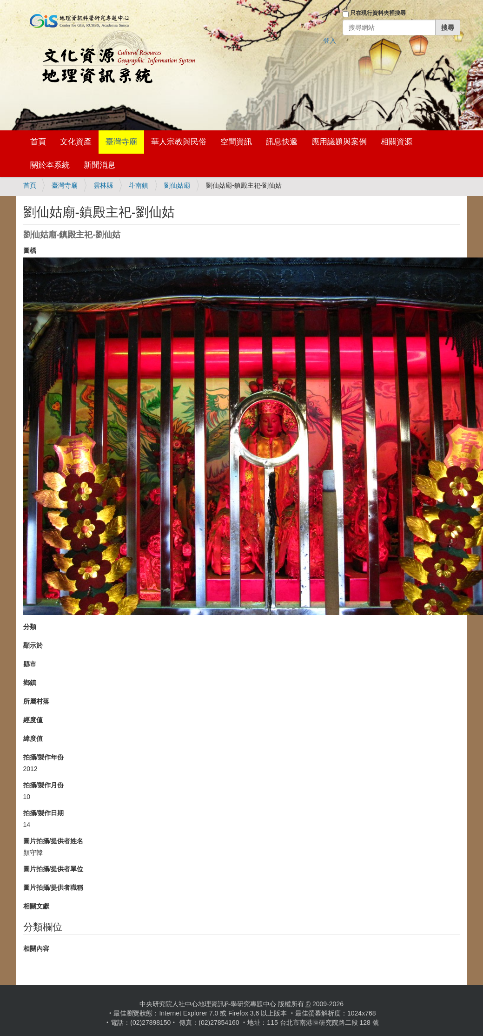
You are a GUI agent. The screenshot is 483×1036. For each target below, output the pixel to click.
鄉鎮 (29, 682)
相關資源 (396, 141)
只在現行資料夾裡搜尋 (378, 13)
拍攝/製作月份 (43, 785)
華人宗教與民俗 (178, 141)
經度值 (33, 720)
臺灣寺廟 (121, 141)
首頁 (38, 141)
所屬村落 (36, 701)
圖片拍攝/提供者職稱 (53, 887)
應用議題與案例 (339, 141)
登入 (329, 40)
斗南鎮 (138, 185)
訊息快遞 (282, 141)
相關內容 (36, 948)
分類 (29, 626)
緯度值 (33, 738)
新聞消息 (99, 165)
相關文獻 (36, 906)
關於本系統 (50, 165)
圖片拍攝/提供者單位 (53, 869)
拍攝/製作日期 (43, 813)
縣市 (29, 664)
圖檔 (29, 250)
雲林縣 (103, 185)
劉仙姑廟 (177, 185)
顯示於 (33, 645)
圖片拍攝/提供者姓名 (53, 841)
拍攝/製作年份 (43, 757)
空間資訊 (236, 141)
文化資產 (76, 141)
